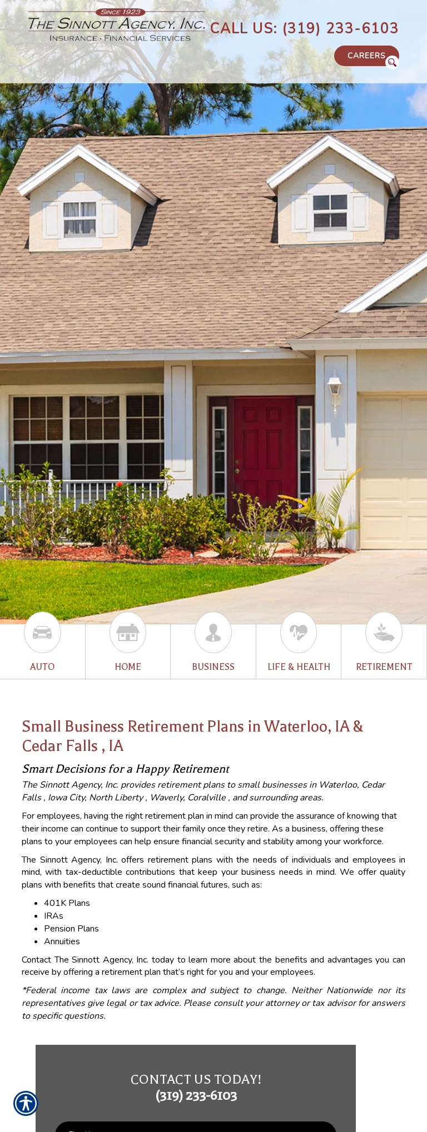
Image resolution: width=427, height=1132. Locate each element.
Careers (366, 56)
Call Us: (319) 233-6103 (304, 28)
